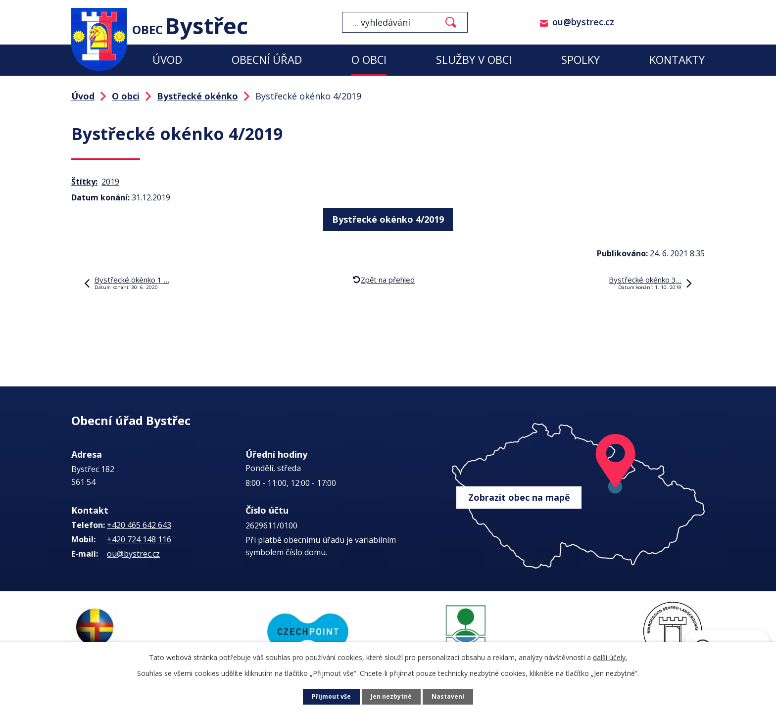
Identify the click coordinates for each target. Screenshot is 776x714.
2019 (110, 181)
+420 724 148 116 (139, 539)
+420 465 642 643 (139, 525)
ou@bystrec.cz (583, 22)
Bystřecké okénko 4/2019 (388, 217)
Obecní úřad (267, 59)
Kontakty (677, 59)
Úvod (167, 59)
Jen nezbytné (392, 697)
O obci (369, 59)
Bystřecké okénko (197, 96)
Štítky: (84, 181)
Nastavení (452, 697)
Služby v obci (474, 59)
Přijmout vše (328, 697)
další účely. (610, 657)
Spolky (580, 59)
